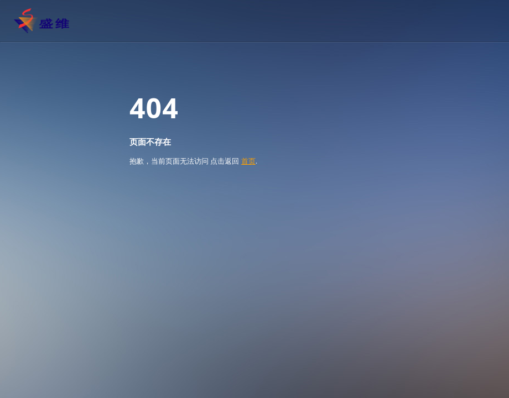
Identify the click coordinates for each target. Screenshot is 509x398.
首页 (248, 161)
